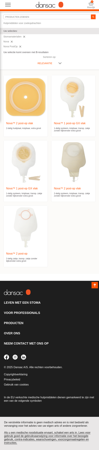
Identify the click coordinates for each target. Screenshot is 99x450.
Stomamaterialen (14, 36)
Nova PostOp (12, 46)
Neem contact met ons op (26, 343)
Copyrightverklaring (15, 374)
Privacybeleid (12, 379)
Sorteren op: (49, 57)
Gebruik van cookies (16, 384)
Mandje (91, 5)
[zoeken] (93, 16)
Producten (13, 323)
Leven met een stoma (22, 302)
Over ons (12, 333)
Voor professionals (22, 313)
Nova (8, 41)
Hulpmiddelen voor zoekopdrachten (22, 23)
